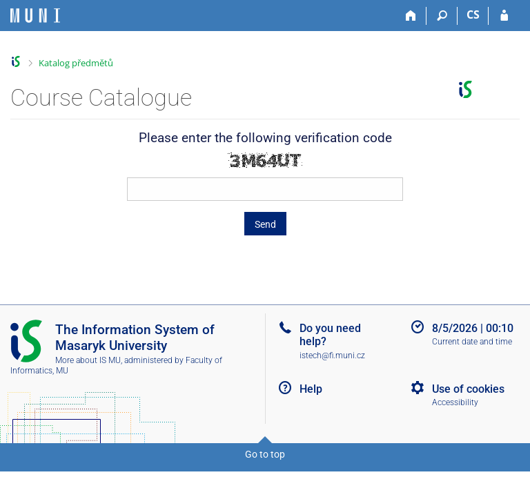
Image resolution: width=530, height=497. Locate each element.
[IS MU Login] (504, 16)
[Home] (410, 16)
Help (311, 389)
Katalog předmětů (76, 63)
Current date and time (472, 342)
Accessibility (455, 402)
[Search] (442, 16)
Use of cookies (468, 389)
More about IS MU (88, 360)
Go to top (265, 454)
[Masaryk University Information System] (35, 15)
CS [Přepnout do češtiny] (473, 14)
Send (265, 224)
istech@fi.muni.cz (332, 355)
